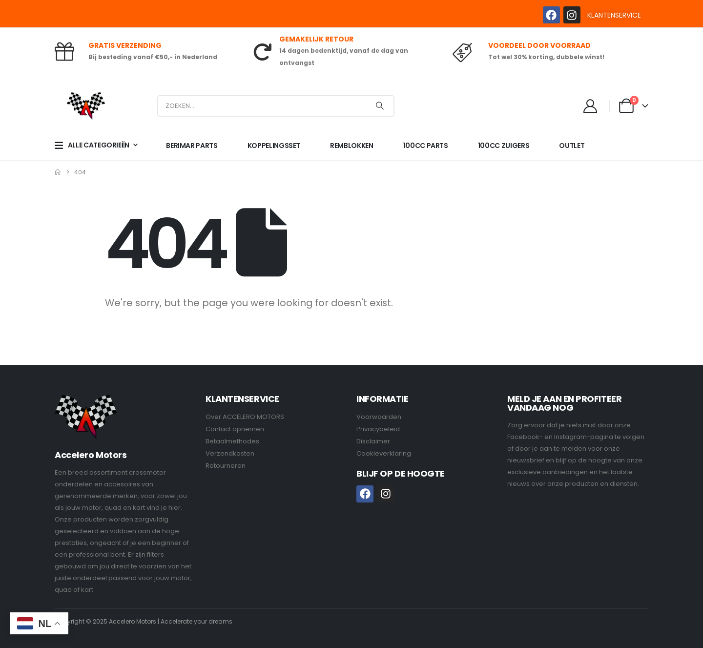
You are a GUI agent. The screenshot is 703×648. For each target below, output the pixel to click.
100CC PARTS (425, 145)
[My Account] (590, 106)
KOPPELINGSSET (274, 145)
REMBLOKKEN (351, 145)
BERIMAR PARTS (191, 145)
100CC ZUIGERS (503, 145)
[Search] (379, 106)
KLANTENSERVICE (614, 15)
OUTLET (571, 145)
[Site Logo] (86, 105)
